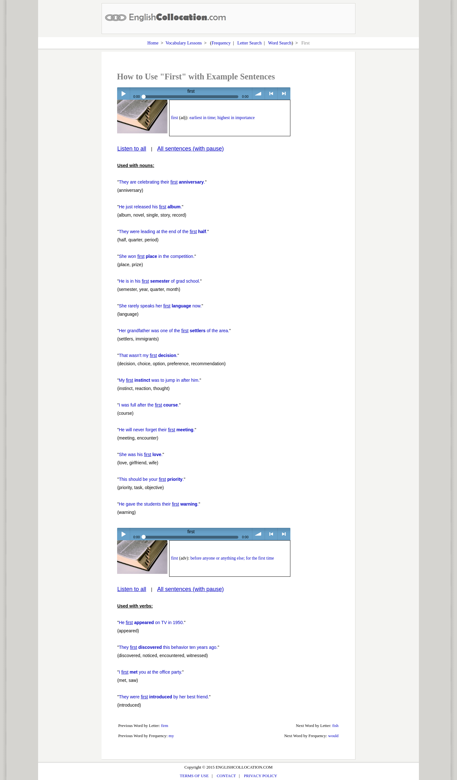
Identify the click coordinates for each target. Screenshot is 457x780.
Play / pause (123, 93)
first (174, 117)
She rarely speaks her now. (160, 305)
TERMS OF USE (194, 775)
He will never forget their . (157, 429)
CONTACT (226, 775)
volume (258, 93)
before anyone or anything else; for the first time (232, 558)
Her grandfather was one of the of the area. (174, 330)
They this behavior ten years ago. (168, 647)
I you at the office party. (150, 672)
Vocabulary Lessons (183, 42)
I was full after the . (149, 404)
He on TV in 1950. (151, 622)
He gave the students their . (158, 504)
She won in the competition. (156, 256)
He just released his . (150, 206)
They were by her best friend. (164, 696)
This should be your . (151, 479)
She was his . (140, 454)
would (333, 735)
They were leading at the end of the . (163, 231)
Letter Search (249, 42)
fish (335, 725)
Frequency (221, 42)
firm (164, 725)
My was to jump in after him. (159, 380)
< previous (271, 93)
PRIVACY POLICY (260, 775)
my (171, 735)
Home (152, 42)
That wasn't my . (148, 355)
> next (284, 93)
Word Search (280, 42)
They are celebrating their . (162, 182)
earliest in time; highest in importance (222, 117)
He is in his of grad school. (159, 281)
